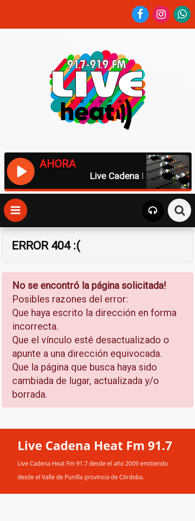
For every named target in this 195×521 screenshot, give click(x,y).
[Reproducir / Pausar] (20, 170)
